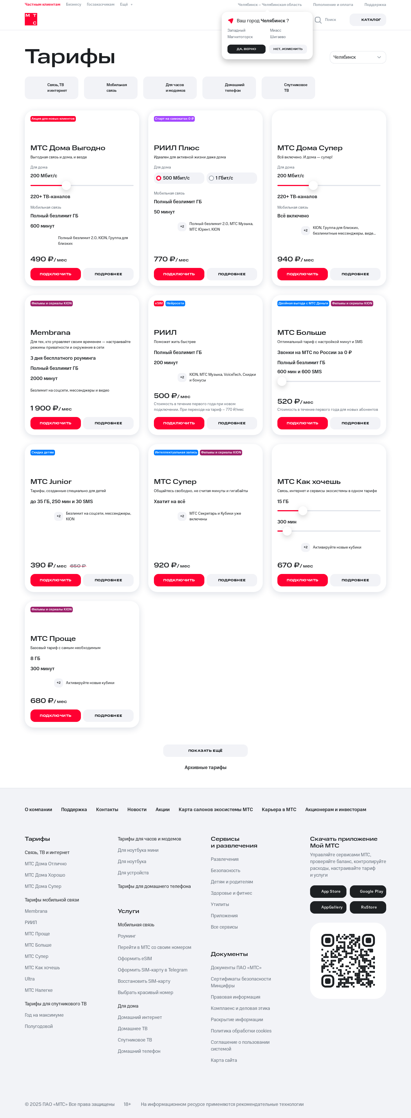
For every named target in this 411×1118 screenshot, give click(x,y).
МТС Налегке (39, 990)
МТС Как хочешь (42, 967)
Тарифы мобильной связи (52, 900)
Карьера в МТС (279, 809)
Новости (137, 809)
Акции (163, 809)
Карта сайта (224, 1060)
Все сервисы (224, 927)
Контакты (107, 809)
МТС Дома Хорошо (45, 875)
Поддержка (74, 809)
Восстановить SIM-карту (144, 981)
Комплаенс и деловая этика (240, 1008)
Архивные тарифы (206, 767)
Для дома (128, 1006)
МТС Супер (36, 956)
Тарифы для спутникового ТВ (56, 1004)
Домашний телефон (139, 1051)
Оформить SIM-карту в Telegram (152, 970)
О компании (38, 809)
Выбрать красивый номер (145, 992)
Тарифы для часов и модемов (149, 839)
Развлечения (224, 859)
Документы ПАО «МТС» (236, 967)
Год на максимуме (44, 1015)
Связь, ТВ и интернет (47, 852)
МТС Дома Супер (43, 886)
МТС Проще (37, 934)
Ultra (30, 979)
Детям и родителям (232, 882)
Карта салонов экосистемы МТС (216, 809)
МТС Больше (38, 945)
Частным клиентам (42, 4)
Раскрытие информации (237, 1019)
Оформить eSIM (135, 958)
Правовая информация (235, 997)
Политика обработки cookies (241, 1031)
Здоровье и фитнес (231, 893)
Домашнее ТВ (132, 1028)
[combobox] (358, 57)
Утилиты (220, 904)
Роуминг (127, 936)
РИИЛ (31, 922)
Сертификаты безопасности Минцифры (241, 982)
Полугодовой (39, 1026)
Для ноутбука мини (138, 850)
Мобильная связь (136, 925)
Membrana (36, 911)
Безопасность (225, 870)
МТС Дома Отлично (46, 864)
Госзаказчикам (100, 4)
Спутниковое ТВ (135, 1040)
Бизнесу (73, 4)
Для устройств (133, 873)
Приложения (224, 915)
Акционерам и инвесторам (335, 809)
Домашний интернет (140, 1017)
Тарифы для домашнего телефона (154, 886)
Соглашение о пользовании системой (240, 1046)
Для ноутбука (132, 861)
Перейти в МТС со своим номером (154, 947)
